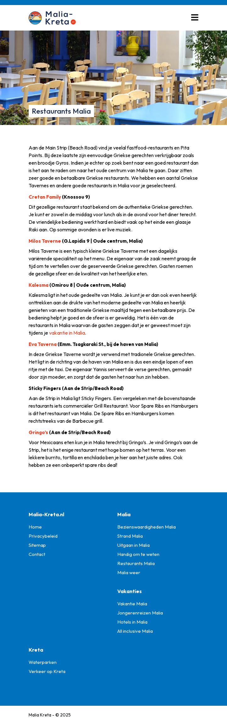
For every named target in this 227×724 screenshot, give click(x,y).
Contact (37, 554)
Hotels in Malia (132, 622)
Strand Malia (130, 536)
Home (35, 527)
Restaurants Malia (136, 563)
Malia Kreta (40, 715)
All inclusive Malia (135, 631)
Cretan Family (45, 197)
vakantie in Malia (67, 333)
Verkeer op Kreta (47, 671)
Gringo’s (38, 432)
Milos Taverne (45, 241)
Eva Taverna (43, 344)
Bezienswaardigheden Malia (146, 527)
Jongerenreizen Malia (140, 613)
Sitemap (37, 545)
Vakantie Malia (132, 604)
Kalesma (38, 285)
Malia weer (128, 572)
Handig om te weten (138, 554)
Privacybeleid (43, 536)
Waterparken (43, 662)
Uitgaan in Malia (133, 545)
